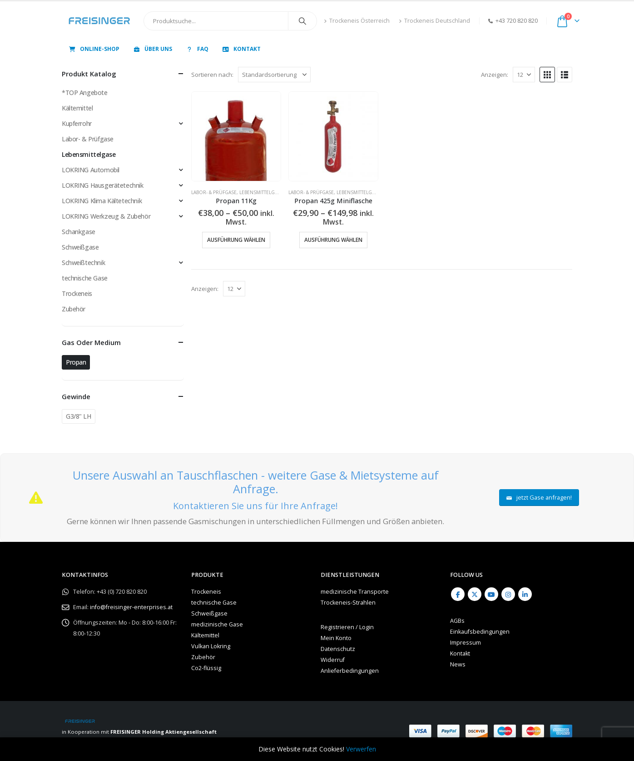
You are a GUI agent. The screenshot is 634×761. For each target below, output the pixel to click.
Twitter (474, 594)
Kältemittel (77, 108)
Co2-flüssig (206, 668)
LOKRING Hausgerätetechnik (103, 185)
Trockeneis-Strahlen (348, 602)
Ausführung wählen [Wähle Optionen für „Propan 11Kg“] (236, 240)
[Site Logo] (99, 20)
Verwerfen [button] (361, 749)
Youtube (491, 594)
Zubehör (73, 309)
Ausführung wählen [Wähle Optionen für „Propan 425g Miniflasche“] (333, 240)
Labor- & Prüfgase (214, 192)
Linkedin (525, 594)
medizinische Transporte (355, 592)
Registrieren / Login (347, 627)
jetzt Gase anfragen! (539, 497)
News (458, 664)
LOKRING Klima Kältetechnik (102, 200)
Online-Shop (93, 49)
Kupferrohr (77, 123)
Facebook (458, 594)
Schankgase (78, 231)
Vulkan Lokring (210, 646)
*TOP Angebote (85, 92)
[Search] (302, 21)
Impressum (465, 642)
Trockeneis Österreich (357, 21)
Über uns (152, 49)
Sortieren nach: (212, 74)
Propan (76, 362)
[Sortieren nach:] (274, 74)
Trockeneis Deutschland (434, 21)
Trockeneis (77, 293)
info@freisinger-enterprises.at (131, 607)
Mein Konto (336, 638)
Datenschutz (338, 649)
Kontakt (241, 49)
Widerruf (333, 660)
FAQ (196, 49)
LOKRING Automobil (90, 169)
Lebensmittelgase (261, 192)
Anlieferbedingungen (350, 671)
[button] (547, 74)
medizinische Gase (217, 624)
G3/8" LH (78, 416)
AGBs (457, 621)
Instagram (508, 594)
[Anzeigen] (524, 74)
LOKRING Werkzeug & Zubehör (106, 216)
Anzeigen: (494, 74)
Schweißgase (80, 247)
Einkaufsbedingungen (480, 632)
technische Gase (85, 278)
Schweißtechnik (83, 262)
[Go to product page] (236, 136)
